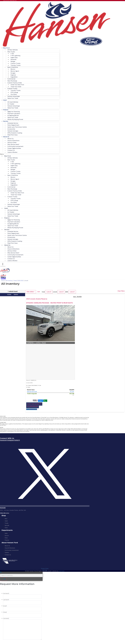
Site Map (44, 536)
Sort (38, 291)
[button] (29, 154)
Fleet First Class (12, 135)
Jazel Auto (61, 537)
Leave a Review (12, 152)
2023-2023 (20, 280)
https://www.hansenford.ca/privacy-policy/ (16, 628)
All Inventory (9, 280)
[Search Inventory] (21, 542)
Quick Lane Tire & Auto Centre (17, 127)
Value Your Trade (12, 98)
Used (5, 100)
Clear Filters (121, 291)
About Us (6, 136)
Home (3, 280)
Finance (5, 109)
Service (5, 121)
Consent (5, 611)
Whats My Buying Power (15, 119)
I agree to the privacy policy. (12, 613)
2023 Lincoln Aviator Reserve (37, 299)
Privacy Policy (44, 535)
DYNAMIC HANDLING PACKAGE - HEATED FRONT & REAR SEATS (37, 305)
